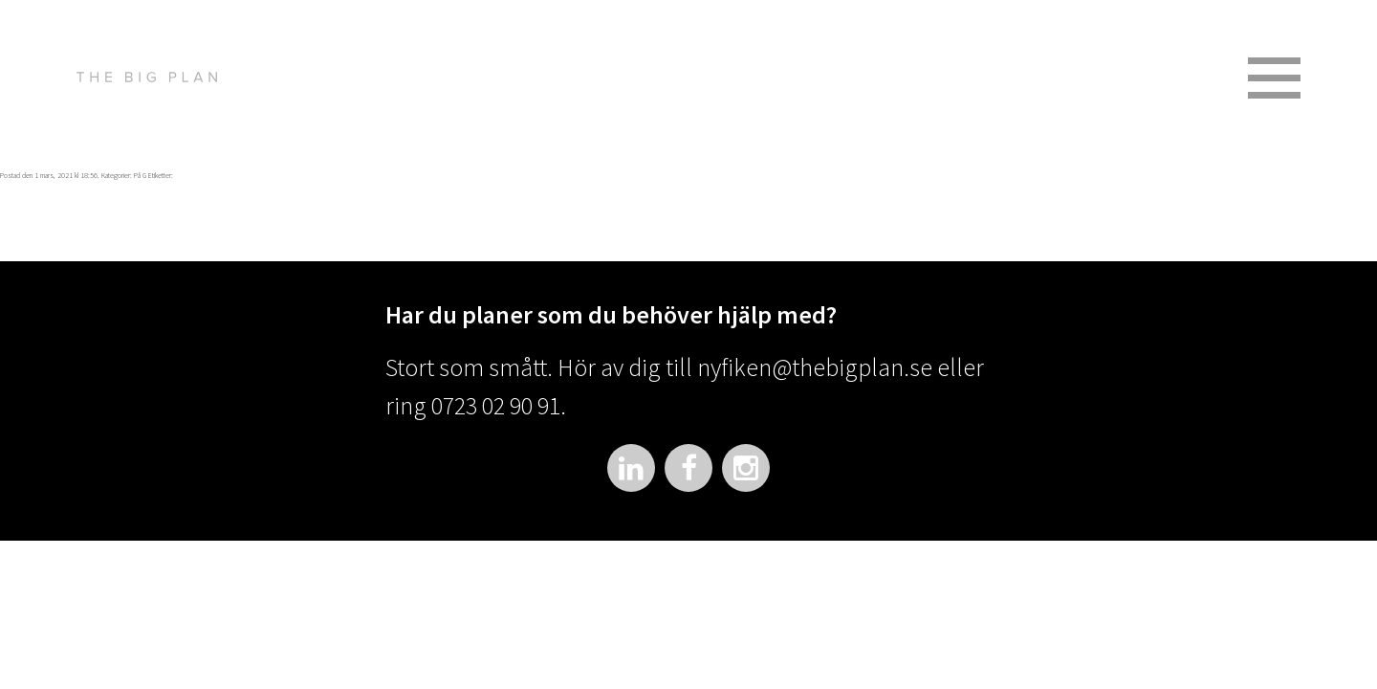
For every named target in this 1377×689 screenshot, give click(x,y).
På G (140, 175)
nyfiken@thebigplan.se (814, 367)
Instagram (746, 468)
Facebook (688, 468)
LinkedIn (631, 468)
